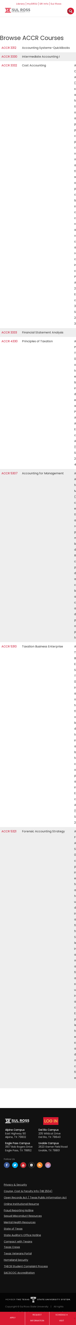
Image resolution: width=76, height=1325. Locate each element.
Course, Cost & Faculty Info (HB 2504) (28, 1191)
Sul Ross (56, 3)
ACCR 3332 (9, 65)
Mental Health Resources (20, 1222)
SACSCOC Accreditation (19, 1273)
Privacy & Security (15, 1185)
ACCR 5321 (8, 831)
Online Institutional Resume (21, 1204)
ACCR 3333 (9, 332)
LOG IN (51, 1121)
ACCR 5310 (9, 646)
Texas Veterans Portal (18, 1253)
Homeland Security (16, 1260)
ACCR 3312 (8, 48)
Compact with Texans (18, 1241)
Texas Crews (12, 1247)
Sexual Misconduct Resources (23, 1216)
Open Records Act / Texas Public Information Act (35, 1197)
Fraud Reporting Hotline (19, 1210)
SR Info (44, 3)
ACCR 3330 (9, 56)
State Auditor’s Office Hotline (22, 1235)
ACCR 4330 (9, 341)
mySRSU (32, 3)
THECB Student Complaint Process (26, 1266)
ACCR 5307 (9, 473)
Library (20, 3)
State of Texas (13, 1229)
